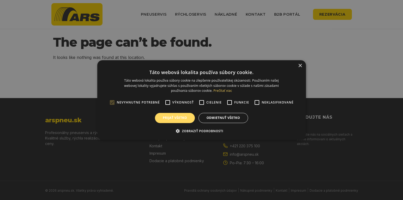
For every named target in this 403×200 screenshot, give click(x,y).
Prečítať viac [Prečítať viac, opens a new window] (222, 90)
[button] (201, 131)
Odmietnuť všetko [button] (223, 118)
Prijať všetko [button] (175, 118)
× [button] (300, 66)
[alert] (201, 100)
